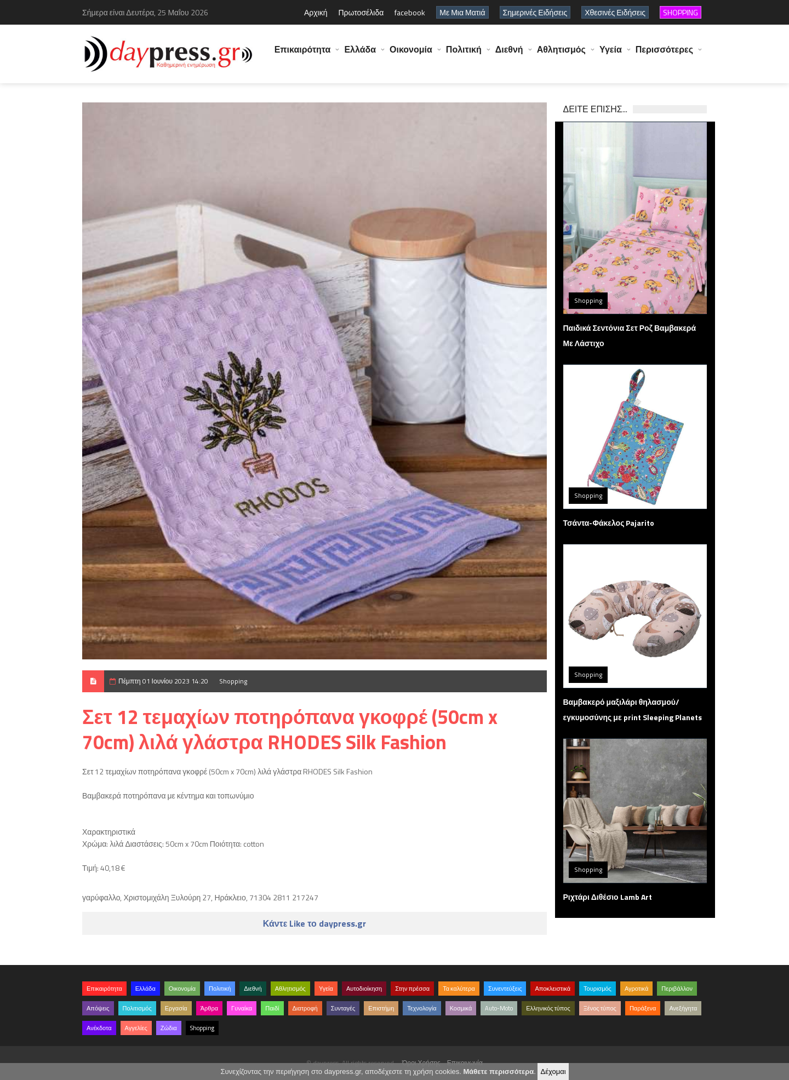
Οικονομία (411, 54)
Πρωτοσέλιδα (361, 12)
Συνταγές (343, 1008)
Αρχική (316, 12)
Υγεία (610, 54)
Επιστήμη (381, 1008)
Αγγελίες (136, 1028)
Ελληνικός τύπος (548, 1008)
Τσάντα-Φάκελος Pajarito (609, 522)
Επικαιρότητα (303, 54)
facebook (410, 12)
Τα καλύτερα (459, 988)
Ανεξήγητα (683, 1008)
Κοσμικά (461, 1008)
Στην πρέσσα (412, 988)
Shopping (233, 681)
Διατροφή (305, 1008)
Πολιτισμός (137, 1008)
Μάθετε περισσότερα (498, 1071)
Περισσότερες (664, 54)
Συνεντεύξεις (505, 988)
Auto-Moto (499, 1008)
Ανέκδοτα (99, 1028)
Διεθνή (509, 54)
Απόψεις (98, 1008)
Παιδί (272, 1008)
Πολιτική (464, 54)
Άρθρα (209, 1008)
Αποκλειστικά (552, 988)
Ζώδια (169, 1028)
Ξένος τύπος (600, 1008)
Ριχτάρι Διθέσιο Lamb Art (607, 897)
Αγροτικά (636, 988)
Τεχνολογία (421, 1008)
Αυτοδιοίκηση (364, 988)
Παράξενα (643, 1008)
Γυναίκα (241, 1008)
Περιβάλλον (677, 988)
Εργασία (176, 1008)
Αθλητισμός (561, 54)
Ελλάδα (360, 54)
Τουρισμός (597, 988)
